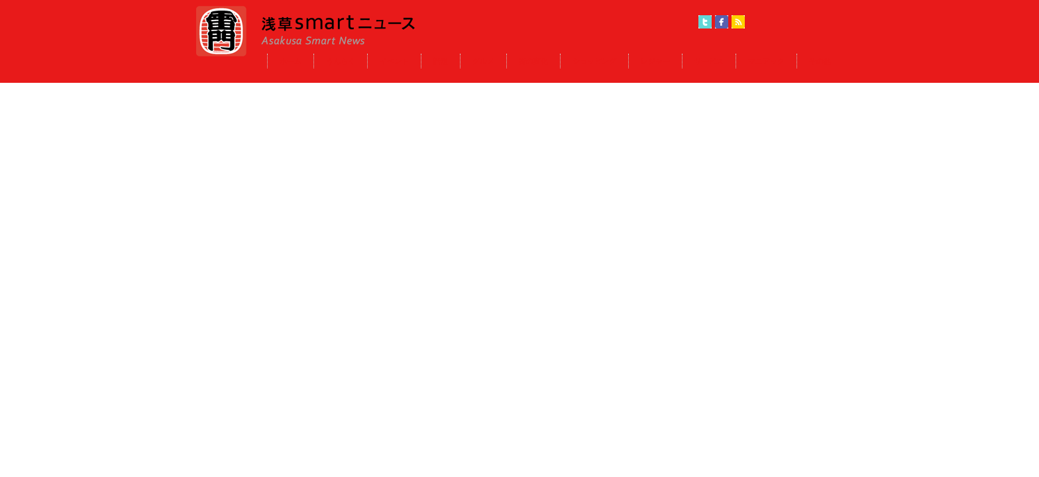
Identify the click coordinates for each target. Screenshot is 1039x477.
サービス (709, 61)
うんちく (340, 61)
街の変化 (533, 61)
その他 (820, 61)
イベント (394, 61)
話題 (440, 61)
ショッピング (594, 61)
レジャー (655, 61)
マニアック (766, 61)
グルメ (483, 61)
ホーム (290, 61)
